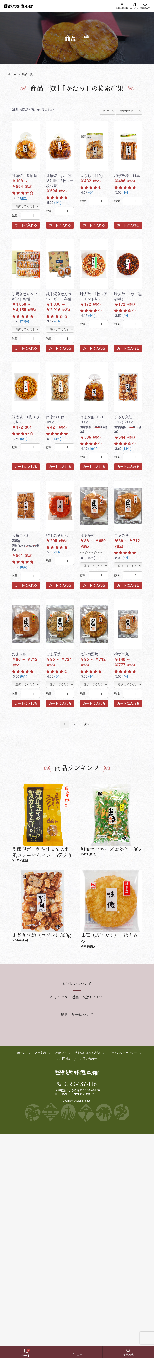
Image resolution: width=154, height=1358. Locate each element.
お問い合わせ (88, 1059)
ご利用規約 (64, 1059)
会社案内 (40, 1053)
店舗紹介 (60, 1053)
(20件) (24, 321)
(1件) (57, 203)
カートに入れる (26, 225)
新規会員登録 (122, 6)
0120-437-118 (80, 1083)
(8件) (23, 567)
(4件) (126, 316)
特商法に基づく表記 (87, 1053)
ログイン (134, 8)
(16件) (92, 449)
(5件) (57, 676)
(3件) (23, 198)
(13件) (126, 449)
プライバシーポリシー (123, 1053)
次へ (87, 724)
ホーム (12, 74)
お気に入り (145, 8)
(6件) (91, 192)
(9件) (23, 676)
